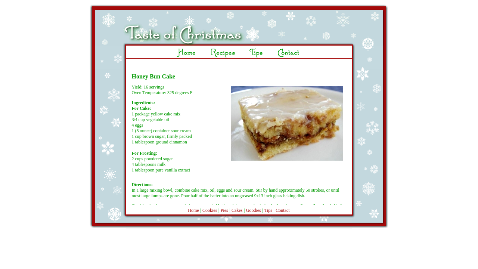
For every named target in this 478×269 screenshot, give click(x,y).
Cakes (237, 210)
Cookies (209, 210)
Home (193, 210)
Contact (282, 210)
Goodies (253, 210)
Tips (268, 210)
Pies (224, 210)
